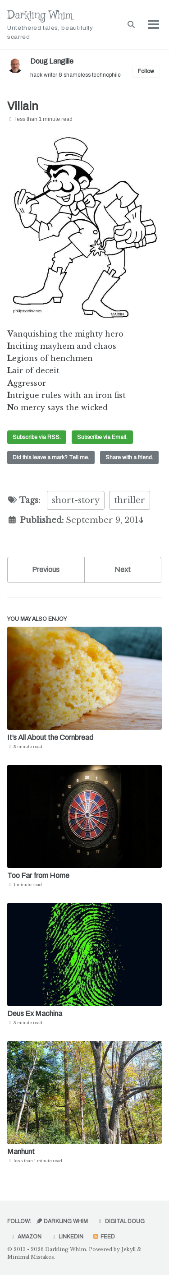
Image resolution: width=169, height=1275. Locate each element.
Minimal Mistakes (30, 1257)
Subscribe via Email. (102, 437)
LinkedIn (66, 1236)
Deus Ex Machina (34, 1013)
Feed (103, 1236)
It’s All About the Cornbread (50, 737)
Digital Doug (121, 1221)
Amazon (25, 1236)
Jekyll (128, 1249)
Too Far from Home (38, 875)
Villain (22, 106)
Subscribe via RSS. (37, 437)
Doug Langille (51, 61)
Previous (45, 569)
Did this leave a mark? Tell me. (51, 457)
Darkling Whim (58, 25)
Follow (146, 71)
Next (122, 569)
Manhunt (21, 1151)
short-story (76, 500)
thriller (129, 500)
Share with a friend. (129, 457)
